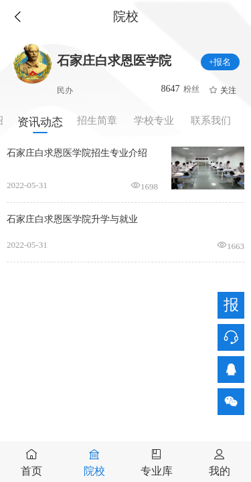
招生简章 (97, 120)
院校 (94, 471)
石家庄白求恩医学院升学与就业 (72, 219)
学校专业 (154, 120)
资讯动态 (40, 122)
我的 (219, 471)
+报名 (220, 62)
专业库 (157, 471)
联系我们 (211, 120)
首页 (31, 471)
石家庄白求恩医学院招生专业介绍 (77, 153)
